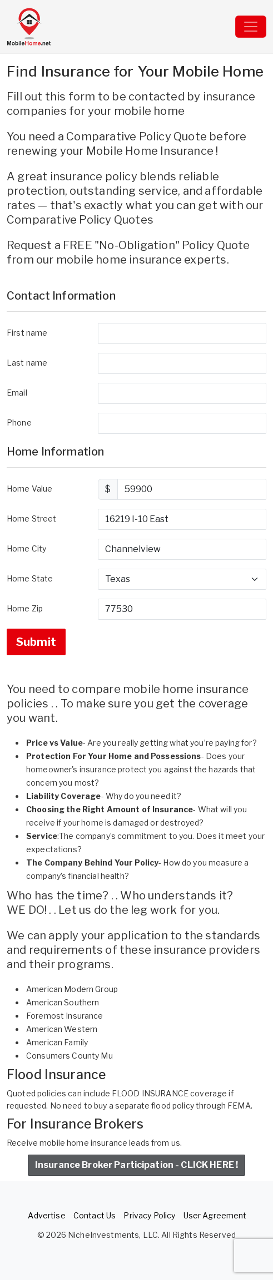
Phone (19, 422)
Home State (30, 578)
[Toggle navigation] (250, 27)
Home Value (29, 488)
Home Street (32, 518)
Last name (27, 362)
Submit (36, 642)
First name (27, 332)
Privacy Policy (149, 1215)
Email (17, 392)
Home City (26, 548)
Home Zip (25, 608)
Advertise (46, 1215)
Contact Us (94, 1215)
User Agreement (215, 1215)
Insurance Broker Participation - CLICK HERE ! (136, 1165)
